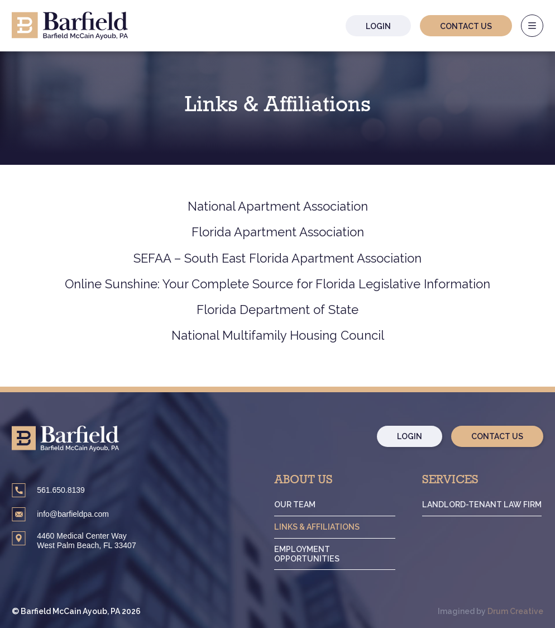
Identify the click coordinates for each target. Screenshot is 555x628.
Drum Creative (515, 611)
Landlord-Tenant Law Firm (483, 504)
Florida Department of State (277, 309)
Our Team (299, 504)
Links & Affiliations (321, 526)
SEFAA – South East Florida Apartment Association (277, 258)
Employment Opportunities (311, 554)
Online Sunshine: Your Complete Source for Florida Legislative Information (277, 284)
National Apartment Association (278, 206)
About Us (308, 481)
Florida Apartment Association (278, 232)
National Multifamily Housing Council (277, 335)
